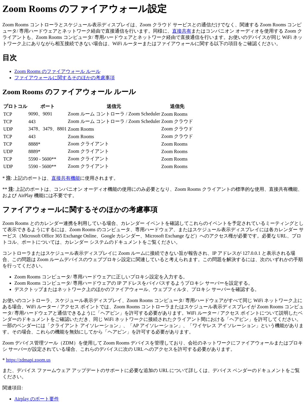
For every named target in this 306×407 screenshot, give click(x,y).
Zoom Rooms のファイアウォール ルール (57, 71)
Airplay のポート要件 (36, 398)
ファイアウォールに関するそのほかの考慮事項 (64, 77)
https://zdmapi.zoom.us (28, 359)
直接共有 (181, 30)
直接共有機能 (65, 178)
